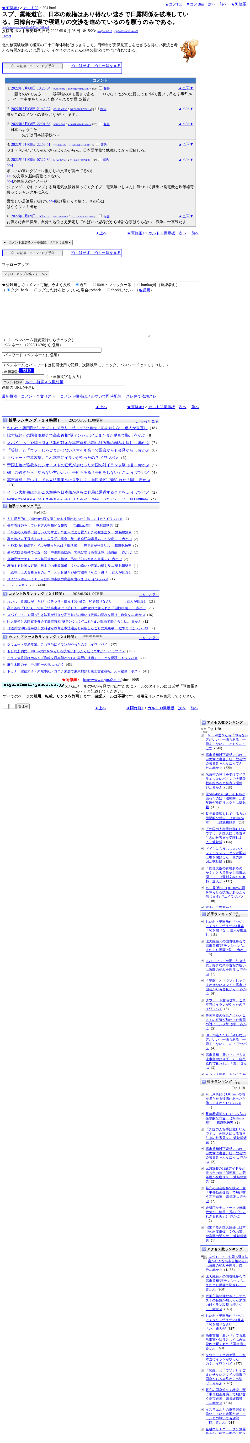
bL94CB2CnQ (60, 160)
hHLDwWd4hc (60, 216)
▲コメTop (173, 4)
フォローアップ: (16, 265)
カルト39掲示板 (161, 233)
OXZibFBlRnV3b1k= (80, 109)
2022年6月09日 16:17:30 (30, 216)
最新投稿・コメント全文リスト (28, 405)
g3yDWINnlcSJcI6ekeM (126, 31)
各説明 (144, 290)
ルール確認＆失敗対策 (44, 391)
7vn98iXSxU (59, 145)
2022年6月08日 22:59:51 (30, 144)
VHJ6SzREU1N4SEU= (81, 160)
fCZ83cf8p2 (59, 88)
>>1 (10, 176)
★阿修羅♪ (10, 8)
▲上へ (101, 233)
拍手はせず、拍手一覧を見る (96, 66)
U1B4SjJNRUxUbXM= (80, 145)
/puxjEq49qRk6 (104, 31)
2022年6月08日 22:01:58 (30, 124)
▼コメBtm (195, 4)
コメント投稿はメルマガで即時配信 (90, 405)
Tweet (6, 36)
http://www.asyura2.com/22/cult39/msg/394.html (25, 27)
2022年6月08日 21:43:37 (30, 109)
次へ (212, 4)
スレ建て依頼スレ (141, 405)
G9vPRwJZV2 (60, 109)
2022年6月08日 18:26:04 (30, 88)
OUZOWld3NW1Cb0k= (82, 216)
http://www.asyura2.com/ (102, 688)
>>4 (10, 165)
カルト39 (30, 8)
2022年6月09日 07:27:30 (30, 160)
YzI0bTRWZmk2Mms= (79, 88)
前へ (223, 4)
